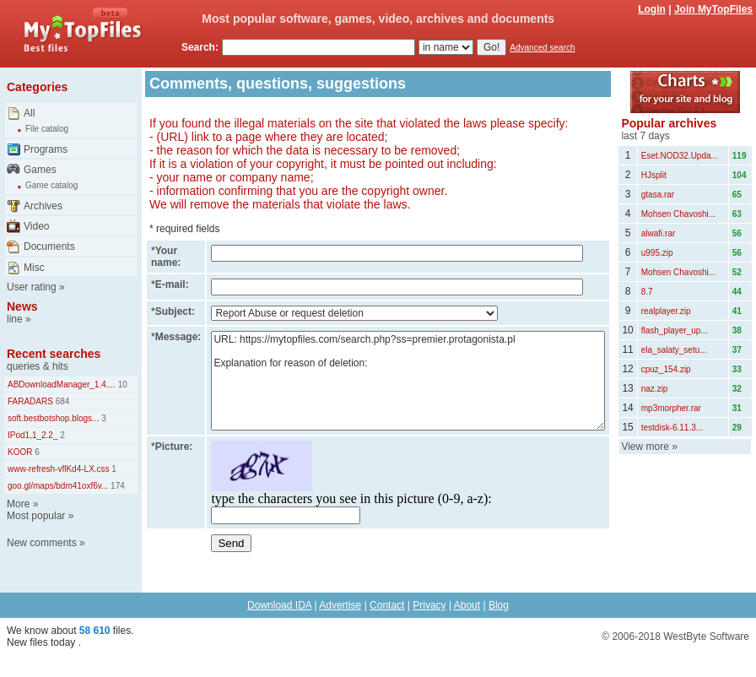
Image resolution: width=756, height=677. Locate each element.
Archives (43, 206)
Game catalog (51, 185)
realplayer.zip (666, 311)
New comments (42, 543)
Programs (46, 149)
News (22, 306)
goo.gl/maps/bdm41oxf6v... (58, 485)
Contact (387, 605)
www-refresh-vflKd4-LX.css (59, 469)
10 (121, 384)
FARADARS (30, 401)
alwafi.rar (658, 233)
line (15, 319)
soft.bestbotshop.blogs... (53, 418)
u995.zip (657, 252)
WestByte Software (706, 636)
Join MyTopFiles (713, 9)
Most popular (36, 516)
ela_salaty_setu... (674, 350)
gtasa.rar (657, 194)
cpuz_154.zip (666, 369)
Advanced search (542, 47)
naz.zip (654, 388)
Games (40, 170)
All (29, 113)
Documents (49, 246)
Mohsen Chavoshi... (678, 214)
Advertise (340, 605)
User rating (32, 287)
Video (36, 226)
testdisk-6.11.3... (672, 427)
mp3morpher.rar (671, 408)
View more (644, 446)
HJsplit (654, 175)
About (467, 605)
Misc (34, 268)
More (18, 504)
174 (116, 485)
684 (61, 401)
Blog (499, 605)
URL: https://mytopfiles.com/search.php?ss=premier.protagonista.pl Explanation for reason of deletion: (408, 381)
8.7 (647, 291)
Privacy (429, 605)
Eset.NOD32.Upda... (679, 155)
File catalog (46, 128)
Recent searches (53, 353)
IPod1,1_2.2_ (33, 435)
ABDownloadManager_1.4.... (62, 384)
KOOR (20, 452)
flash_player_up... (674, 330)
